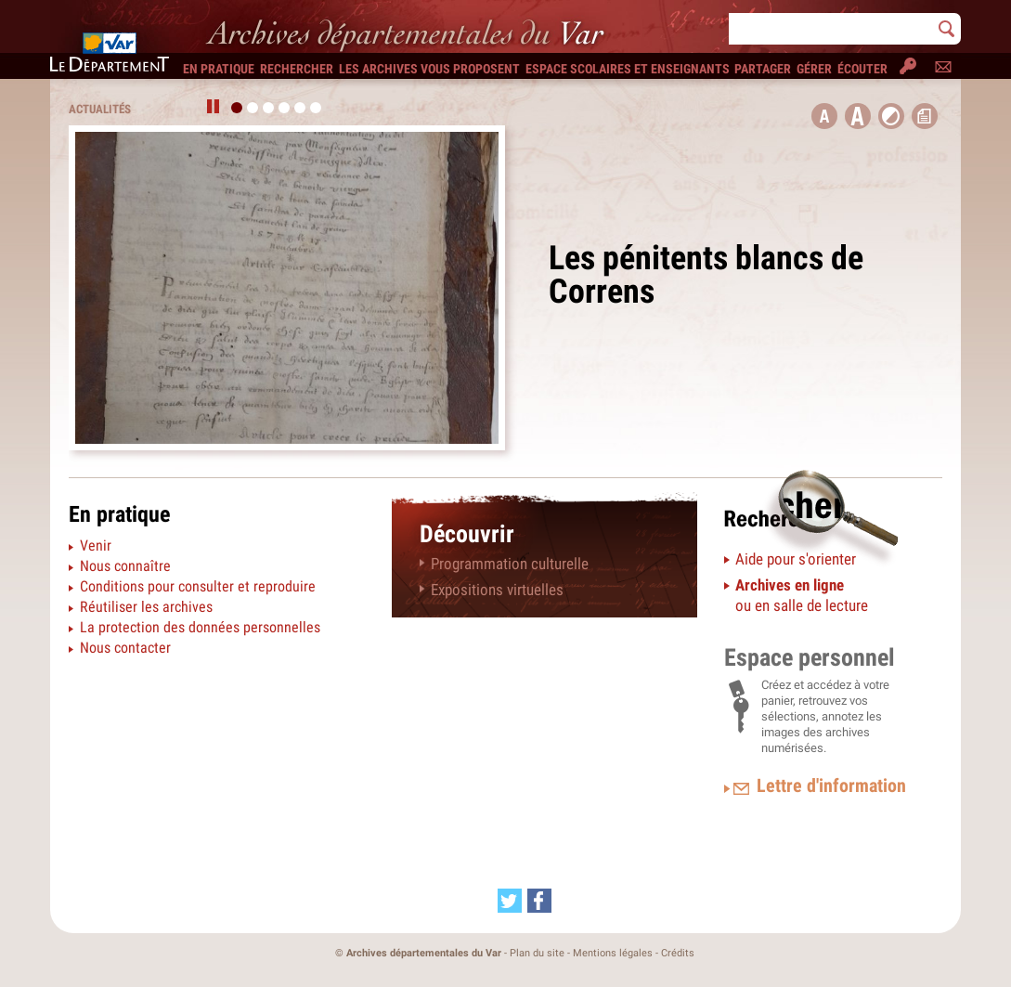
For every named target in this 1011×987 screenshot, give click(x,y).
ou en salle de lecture (801, 595)
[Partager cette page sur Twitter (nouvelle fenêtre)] (510, 901)
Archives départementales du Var (423, 953)
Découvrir (467, 534)
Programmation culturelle (510, 563)
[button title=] (824, 116)
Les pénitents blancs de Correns (706, 275)
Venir (95, 545)
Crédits (677, 953)
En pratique (119, 514)
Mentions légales (613, 953)
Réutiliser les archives (146, 607)
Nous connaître (125, 566)
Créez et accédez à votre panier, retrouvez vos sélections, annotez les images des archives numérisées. (825, 716)
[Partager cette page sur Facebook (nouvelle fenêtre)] (539, 901)
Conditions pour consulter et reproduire (198, 586)
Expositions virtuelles (497, 589)
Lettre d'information (831, 785)
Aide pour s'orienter (795, 559)
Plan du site (537, 953)
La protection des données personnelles (200, 627)
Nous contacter (125, 647)
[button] (858, 116)
